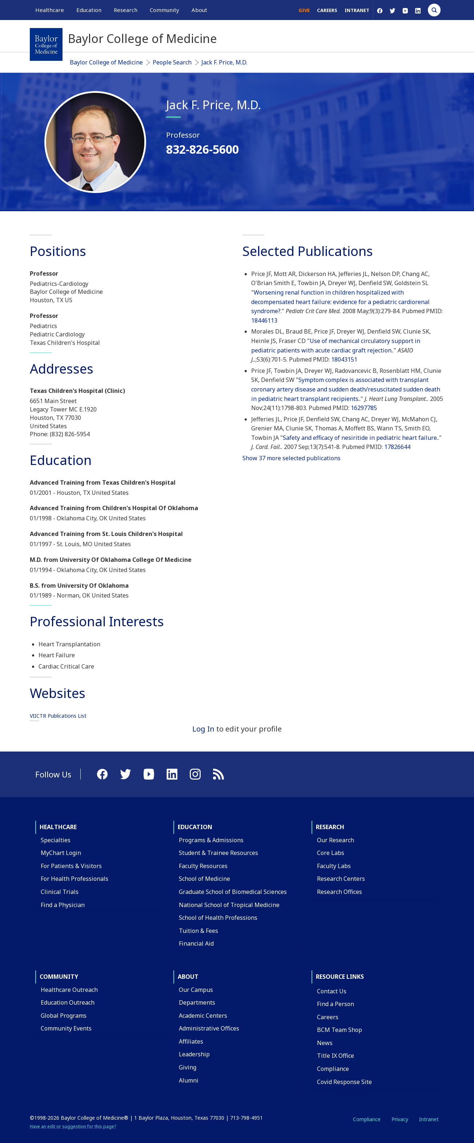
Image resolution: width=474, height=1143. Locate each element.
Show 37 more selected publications (291, 458)
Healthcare (58, 827)
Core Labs (330, 853)
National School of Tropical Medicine (229, 905)
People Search (172, 62)
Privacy (399, 1119)
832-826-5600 (202, 149)
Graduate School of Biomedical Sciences (233, 892)
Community (59, 977)
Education (195, 827)
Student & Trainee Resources (218, 853)
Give (304, 10)
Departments (197, 1002)
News (325, 1043)
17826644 (397, 447)
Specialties (56, 840)
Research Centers (341, 879)
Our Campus (196, 990)
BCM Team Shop (339, 1030)
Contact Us (331, 991)
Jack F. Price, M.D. (224, 62)
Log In (203, 729)
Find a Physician (63, 905)
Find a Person (335, 1004)
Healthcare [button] (49, 9)
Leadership (194, 1054)
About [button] (199, 9)
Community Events (66, 1028)
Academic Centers (203, 1016)
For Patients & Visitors (71, 866)
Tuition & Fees (198, 931)
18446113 (264, 320)
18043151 (344, 359)
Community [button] (164, 9)
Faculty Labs (334, 866)
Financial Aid (196, 943)
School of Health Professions (218, 918)
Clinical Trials (60, 892)
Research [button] (125, 9)
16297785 (364, 408)
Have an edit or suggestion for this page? (73, 1126)
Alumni (188, 1080)
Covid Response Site (344, 1082)
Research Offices (339, 892)
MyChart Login (61, 853)
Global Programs (64, 1016)
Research (330, 827)
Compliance (333, 1069)
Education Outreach (68, 1002)
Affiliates (191, 1041)
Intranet (357, 10)
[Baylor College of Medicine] (46, 44)
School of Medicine (204, 879)
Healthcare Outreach (69, 990)
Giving (187, 1067)
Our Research (335, 840)
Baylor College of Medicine (106, 62)
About (188, 977)
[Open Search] (434, 10)
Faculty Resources (203, 866)
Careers (327, 10)
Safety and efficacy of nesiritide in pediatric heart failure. (360, 438)
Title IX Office (335, 1056)
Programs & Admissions (211, 840)
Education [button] (88, 9)
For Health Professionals (74, 879)
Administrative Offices (209, 1028)
